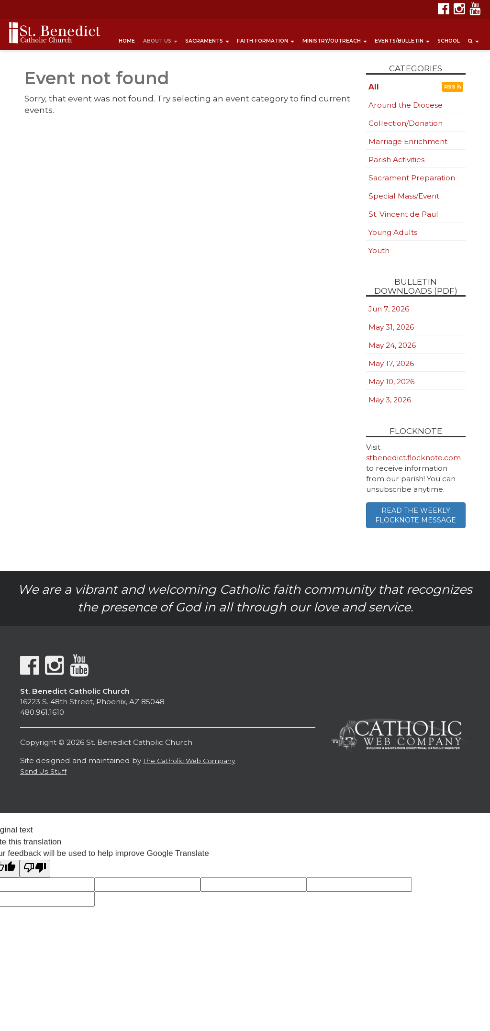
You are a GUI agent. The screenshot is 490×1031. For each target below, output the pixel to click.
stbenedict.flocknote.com (413, 457)
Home (127, 41)
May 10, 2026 (391, 381)
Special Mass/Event (403, 195)
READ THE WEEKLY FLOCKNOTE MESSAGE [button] (415, 515)
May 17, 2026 (391, 363)
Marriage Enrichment (407, 141)
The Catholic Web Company (189, 761)
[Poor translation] (35, 868)
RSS (452, 87)
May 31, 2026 (391, 327)
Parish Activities (396, 159)
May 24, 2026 (392, 345)
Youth (379, 250)
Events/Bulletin (402, 41)
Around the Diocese (405, 105)
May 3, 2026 (389, 399)
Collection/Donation (405, 123)
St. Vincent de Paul (403, 214)
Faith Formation (265, 41)
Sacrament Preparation (411, 177)
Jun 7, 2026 (388, 308)
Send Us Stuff (43, 771)
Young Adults (392, 232)
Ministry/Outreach (334, 41)
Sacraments (207, 41)
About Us (160, 41)
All (373, 86)
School (448, 41)
